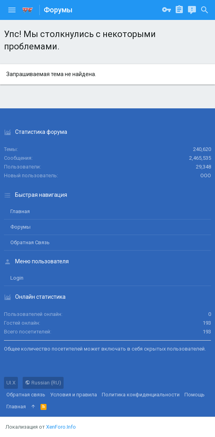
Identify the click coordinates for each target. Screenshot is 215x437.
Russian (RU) (43, 383)
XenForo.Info (61, 427)
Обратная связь (30, 242)
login (16, 278)
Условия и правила (73, 395)
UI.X (10, 383)
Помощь (194, 395)
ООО (205, 175)
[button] (12, 10)
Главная (20, 211)
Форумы (20, 227)
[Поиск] (204, 10)
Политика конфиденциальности (141, 395)
